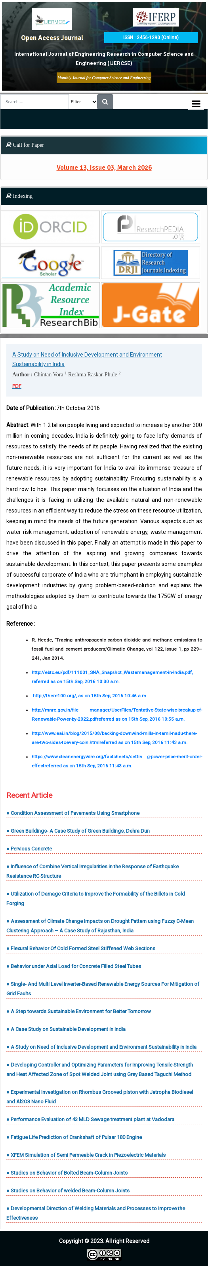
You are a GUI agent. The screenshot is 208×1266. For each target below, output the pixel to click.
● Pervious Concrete (29, 849)
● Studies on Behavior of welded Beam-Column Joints (68, 1191)
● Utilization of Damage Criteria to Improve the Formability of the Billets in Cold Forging (95, 898)
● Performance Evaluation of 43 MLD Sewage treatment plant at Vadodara (90, 1119)
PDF (16, 386)
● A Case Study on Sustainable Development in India (66, 1029)
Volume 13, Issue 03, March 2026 (104, 167)
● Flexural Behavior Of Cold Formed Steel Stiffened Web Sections (80, 948)
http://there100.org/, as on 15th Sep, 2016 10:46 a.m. (90, 695)
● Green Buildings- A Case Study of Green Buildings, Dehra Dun (78, 831)
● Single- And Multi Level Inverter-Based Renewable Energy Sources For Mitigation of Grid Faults (102, 988)
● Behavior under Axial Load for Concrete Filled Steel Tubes (73, 966)
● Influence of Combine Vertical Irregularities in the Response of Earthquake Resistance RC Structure (92, 871)
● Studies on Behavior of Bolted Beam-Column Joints (67, 1173)
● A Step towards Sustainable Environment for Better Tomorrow (78, 1011)
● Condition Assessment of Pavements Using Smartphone (72, 813)
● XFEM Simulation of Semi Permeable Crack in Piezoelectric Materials (86, 1155)
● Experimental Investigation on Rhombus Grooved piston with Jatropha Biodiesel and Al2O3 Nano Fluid (99, 1097)
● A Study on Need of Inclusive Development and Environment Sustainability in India (101, 1047)
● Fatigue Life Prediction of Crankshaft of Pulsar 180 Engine (74, 1137)
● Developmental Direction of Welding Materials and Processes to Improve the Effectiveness (95, 1213)
